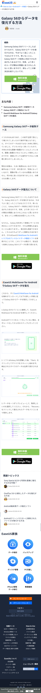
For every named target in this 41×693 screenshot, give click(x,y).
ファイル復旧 (30, 632)
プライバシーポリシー (13, 685)
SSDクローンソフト (10, 646)
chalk (18, 28)
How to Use (7, 6)
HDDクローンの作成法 (10, 643)
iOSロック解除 (30, 649)
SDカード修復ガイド (10, 629)
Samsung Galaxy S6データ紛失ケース (19, 107)
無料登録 (20, 611)
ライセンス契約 (22, 685)
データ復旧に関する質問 (10, 649)
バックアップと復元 (30, 637)
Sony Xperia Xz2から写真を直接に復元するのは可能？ (20, 481)
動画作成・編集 (31, 643)
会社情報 (10, 661)
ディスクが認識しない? (10, 634)
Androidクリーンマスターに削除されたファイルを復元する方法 (20, 519)
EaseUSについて (10, 658)
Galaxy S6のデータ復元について (17, 110)
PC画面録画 (30, 646)
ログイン (27, 614)
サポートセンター (10, 670)
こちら (33, 616)
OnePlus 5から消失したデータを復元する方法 (20, 494)
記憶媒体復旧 (30, 629)
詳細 (21, 691)
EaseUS (9, 2)
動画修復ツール (10, 640)
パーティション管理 (30, 634)
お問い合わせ (29, 685)
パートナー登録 (10, 664)
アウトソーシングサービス (10, 673)
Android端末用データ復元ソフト (17, 506)
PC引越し (31, 640)
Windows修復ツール (10, 632)
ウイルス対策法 (10, 637)
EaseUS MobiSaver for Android (26, 293)
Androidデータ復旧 (19, 6)
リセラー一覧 (10, 667)
